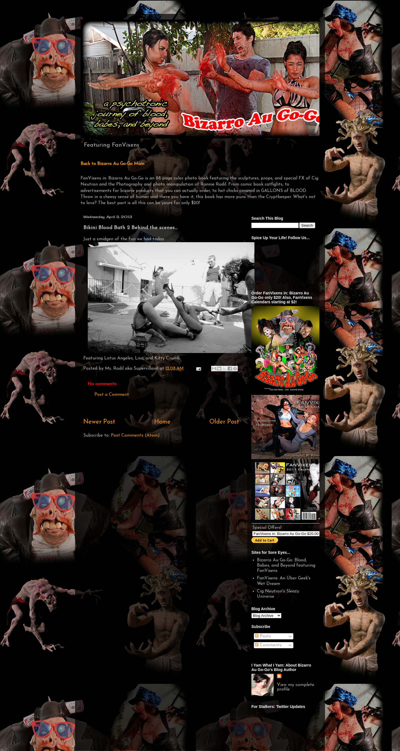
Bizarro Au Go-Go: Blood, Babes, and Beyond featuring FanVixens (286, 565)
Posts (263, 636)
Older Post (224, 422)
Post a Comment (111, 394)
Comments (268, 645)
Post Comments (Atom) (135, 435)
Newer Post (99, 422)
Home (162, 422)
